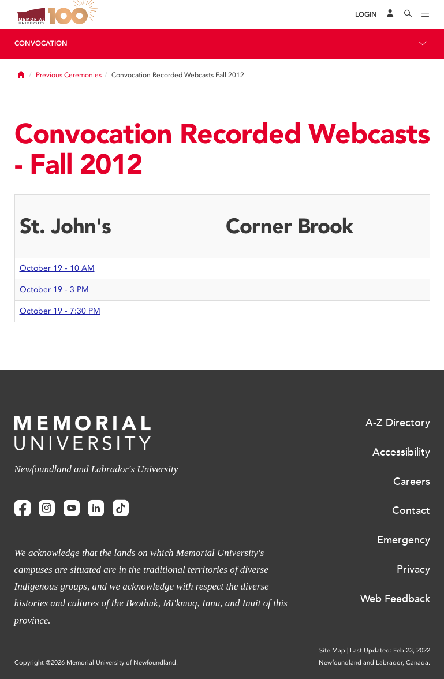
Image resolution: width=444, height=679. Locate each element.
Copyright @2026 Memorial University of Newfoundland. (96, 662)
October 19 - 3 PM (54, 289)
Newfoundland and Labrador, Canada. (374, 662)
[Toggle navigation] (425, 14)
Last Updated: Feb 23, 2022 (390, 650)
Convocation (41, 43)
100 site (75, 14)
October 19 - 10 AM (57, 268)
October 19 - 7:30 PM (60, 311)
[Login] (366, 14)
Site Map (332, 650)
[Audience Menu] (390, 14)
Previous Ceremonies (69, 75)
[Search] (408, 14)
